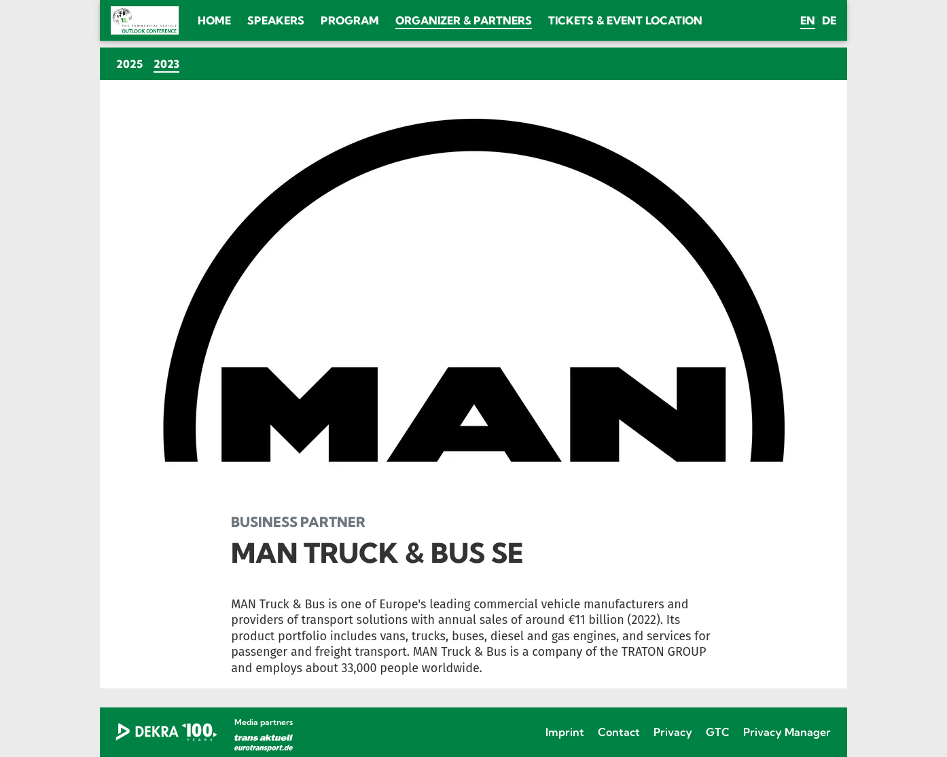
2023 (169, 63)
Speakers (275, 20)
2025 (129, 64)
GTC (718, 731)
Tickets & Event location (625, 20)
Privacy (673, 731)
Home (214, 20)
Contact (619, 731)
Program (350, 20)
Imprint (565, 731)
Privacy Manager (787, 731)
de (829, 20)
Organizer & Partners (463, 20)
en (807, 20)
